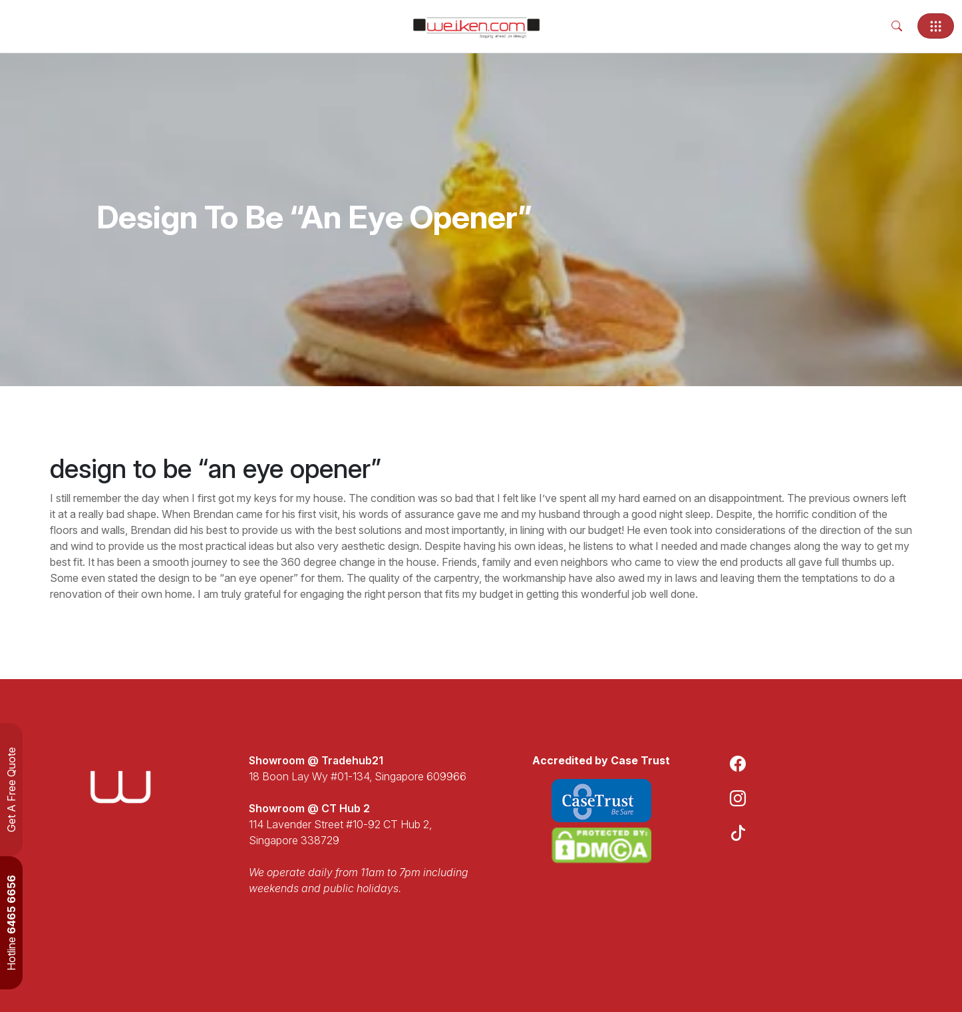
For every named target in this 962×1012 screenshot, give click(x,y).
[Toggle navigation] (935, 26)
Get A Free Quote (11, 789)
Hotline (11, 923)
